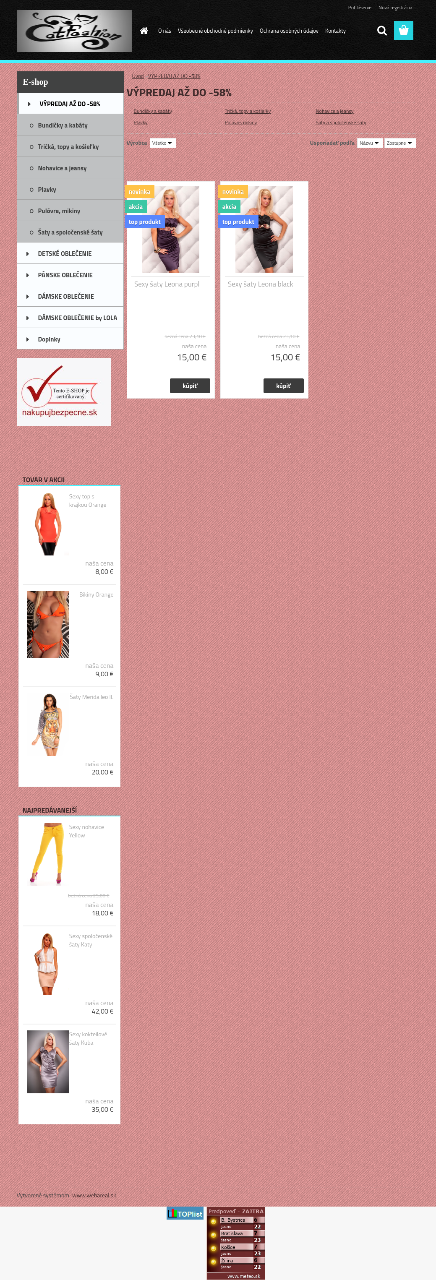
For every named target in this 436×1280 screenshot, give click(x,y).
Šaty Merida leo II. (91, 697)
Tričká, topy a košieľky (248, 111)
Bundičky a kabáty (153, 111)
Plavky (141, 122)
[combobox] (370, 143)
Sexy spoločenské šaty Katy (90, 940)
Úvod (138, 76)
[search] (382, 30)
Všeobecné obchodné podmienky (215, 30)
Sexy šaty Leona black (260, 284)
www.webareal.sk (94, 1195)
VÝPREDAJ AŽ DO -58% (174, 76)
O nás (164, 30)
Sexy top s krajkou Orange (88, 500)
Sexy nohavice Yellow (86, 831)
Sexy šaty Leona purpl (166, 284)
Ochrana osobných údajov (289, 30)
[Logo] (74, 31)
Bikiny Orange (96, 594)
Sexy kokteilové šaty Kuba (88, 1038)
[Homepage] (142, 30)
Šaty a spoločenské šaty (341, 122)
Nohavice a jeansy (335, 111)
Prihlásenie (359, 7)
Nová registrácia (396, 7)
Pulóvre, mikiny (241, 122)
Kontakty (335, 30)
